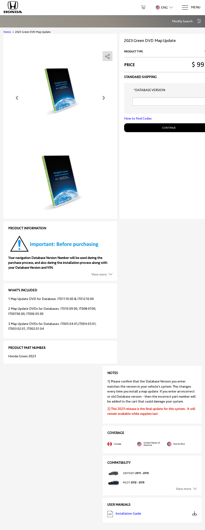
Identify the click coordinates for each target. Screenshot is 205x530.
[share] (107, 56)
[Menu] (190, 7)
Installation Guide (152, 514)
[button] (186, 21)
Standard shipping (140, 77)
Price (129, 64)
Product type (133, 51)
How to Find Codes (138, 118)
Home (7, 32)
